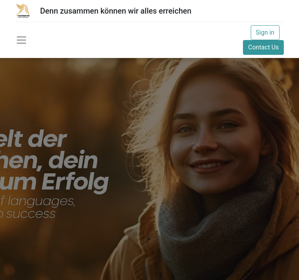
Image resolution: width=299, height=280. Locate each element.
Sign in (265, 32)
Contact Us (263, 47)
